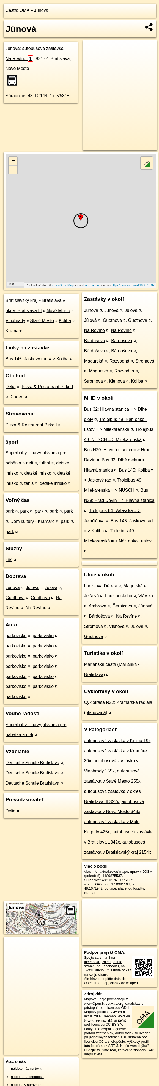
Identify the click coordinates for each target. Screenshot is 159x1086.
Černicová (122, 606)
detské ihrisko (37, 473)
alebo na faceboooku (27, 1077)
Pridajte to (92, 1050)
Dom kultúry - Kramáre (32, 521)
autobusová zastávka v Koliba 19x (117, 740)
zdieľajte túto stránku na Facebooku (103, 964)
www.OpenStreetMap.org (103, 1003)
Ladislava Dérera (100, 585)
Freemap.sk (91, 285)
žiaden (16, 397)
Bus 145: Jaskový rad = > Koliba (37, 358)
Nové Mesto (58, 310)
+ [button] (13, 161)
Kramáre (14, 330)
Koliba (65, 320)
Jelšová (91, 595)
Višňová (117, 626)
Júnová (41, 10)
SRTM (113, 1046)
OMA (24, 10)
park (10, 511)
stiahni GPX (93, 884)
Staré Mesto (42, 320)
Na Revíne (19, 58)
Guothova (15, 597)
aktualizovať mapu (113, 871)
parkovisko (16, 635)
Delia (10, 386)
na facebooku (99, 959)
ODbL (125, 1008)
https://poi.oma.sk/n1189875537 (133, 285)
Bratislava (51, 300)
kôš (9, 559)
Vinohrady (15, 320)
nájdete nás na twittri (27, 1068)
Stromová (144, 361)
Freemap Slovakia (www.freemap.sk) (107, 1018)
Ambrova (97, 606)
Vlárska (145, 595)
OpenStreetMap (63, 285)
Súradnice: (16, 95)
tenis (29, 483)
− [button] (13, 170)
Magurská (93, 361)
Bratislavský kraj (21, 300)
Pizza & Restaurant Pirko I (47, 386)
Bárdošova (94, 340)
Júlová (32, 587)
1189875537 (112, 876)
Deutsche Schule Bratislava (32, 762)
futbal (44, 463)
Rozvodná (119, 361)
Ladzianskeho (118, 595)
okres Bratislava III (24, 310)
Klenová (117, 381)
